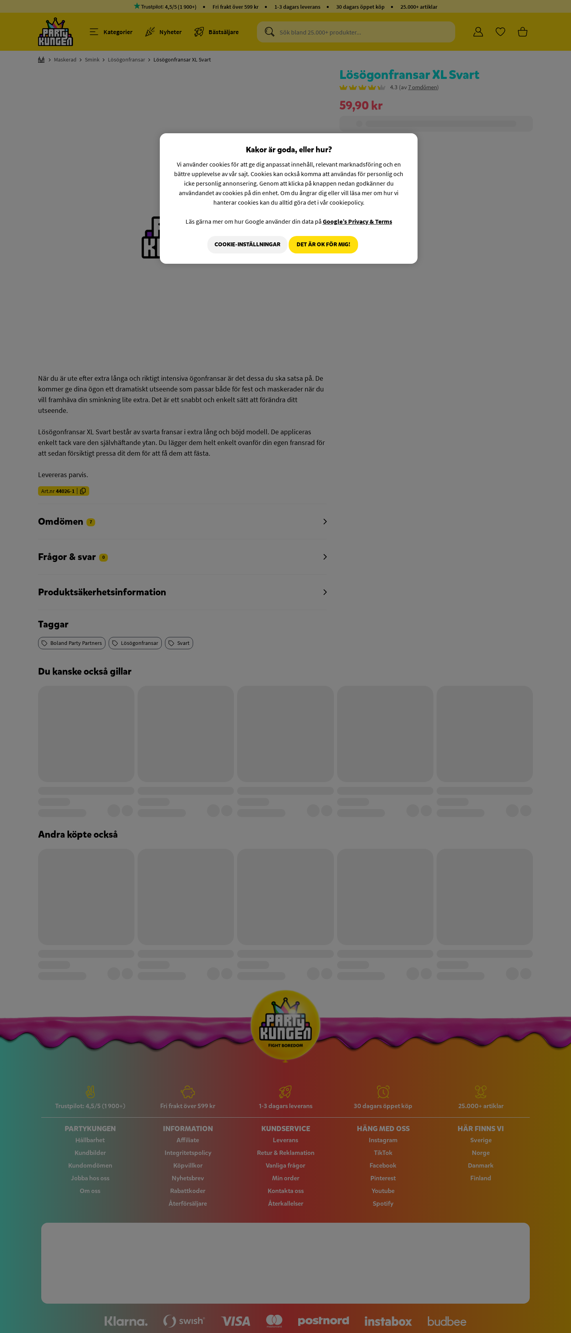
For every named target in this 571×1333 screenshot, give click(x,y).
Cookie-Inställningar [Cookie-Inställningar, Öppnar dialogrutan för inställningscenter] (243, 244)
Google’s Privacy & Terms (357, 221)
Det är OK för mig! (323, 244)
